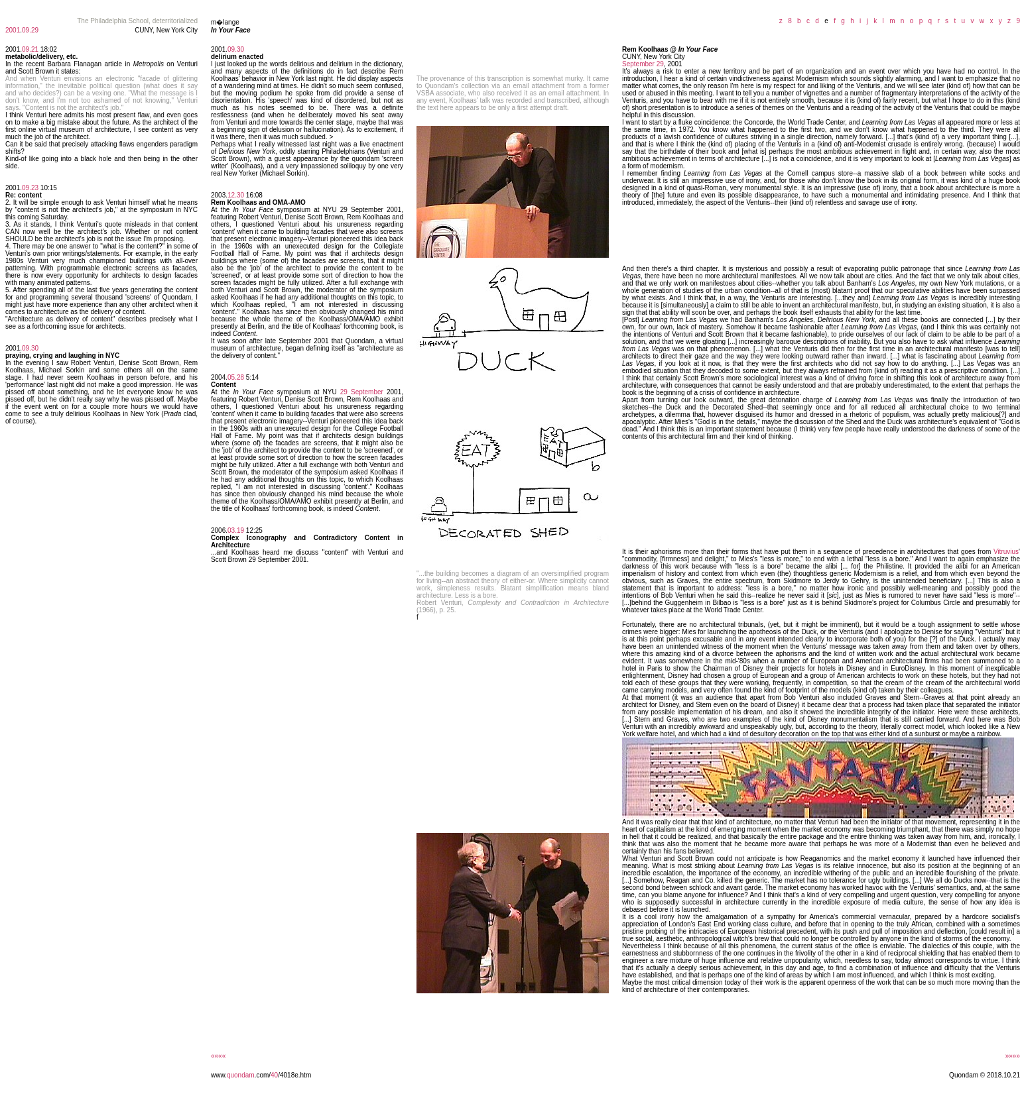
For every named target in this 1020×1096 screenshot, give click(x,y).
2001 (12, 30)
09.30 (30, 348)
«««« (218, 1056)
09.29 (30, 30)
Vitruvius (1006, 551)
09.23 (30, 188)
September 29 (643, 64)
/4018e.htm (294, 1075)
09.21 (30, 49)
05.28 (235, 377)
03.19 (235, 530)
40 (274, 1075)
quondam (241, 1075)
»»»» (1012, 1056)
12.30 (235, 195)
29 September (361, 392)
